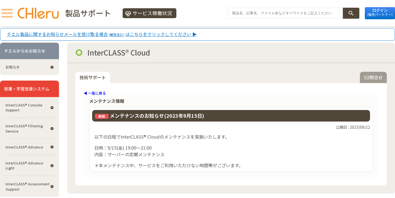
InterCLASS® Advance (24, 147)
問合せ (373, 77)
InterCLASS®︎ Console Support (23, 107)
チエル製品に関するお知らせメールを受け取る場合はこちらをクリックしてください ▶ (102, 34)
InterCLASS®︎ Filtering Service (24, 128)
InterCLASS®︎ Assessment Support (27, 186)
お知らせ (12, 67)
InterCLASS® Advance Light (24, 165)
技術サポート (93, 77)
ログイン (380, 12)
